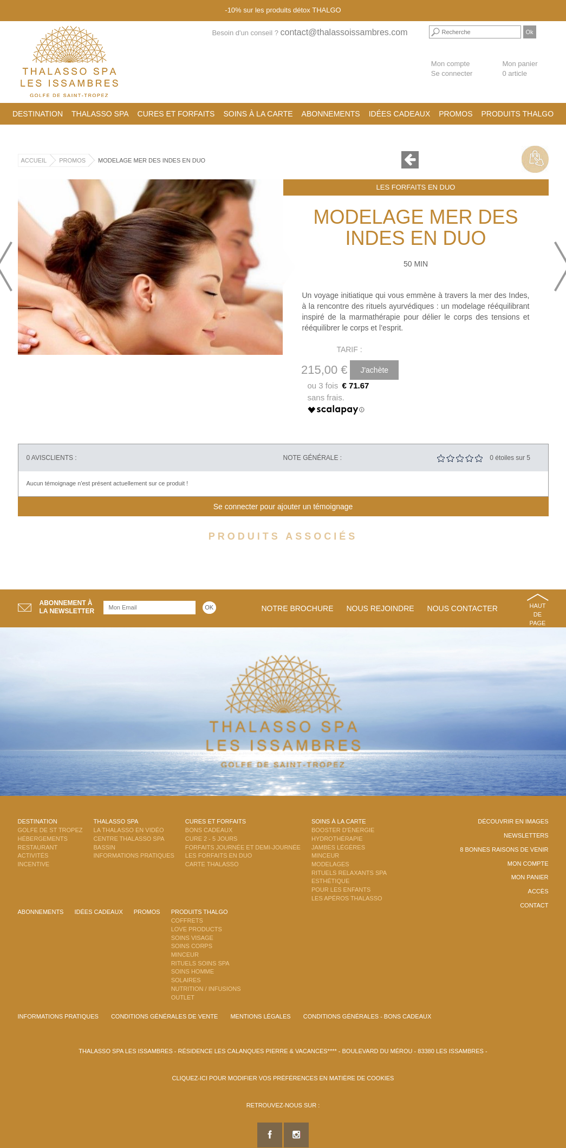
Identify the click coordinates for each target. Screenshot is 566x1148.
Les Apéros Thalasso (346, 898)
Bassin (104, 847)
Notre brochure (298, 608)
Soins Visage (192, 938)
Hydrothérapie (337, 838)
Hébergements (43, 838)
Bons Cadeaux (208, 830)
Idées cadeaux (400, 113)
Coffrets (187, 920)
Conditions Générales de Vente (164, 1016)
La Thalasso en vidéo (129, 830)
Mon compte (450, 64)
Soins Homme (192, 971)
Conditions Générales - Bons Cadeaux (367, 1016)
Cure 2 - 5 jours (211, 838)
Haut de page (538, 614)
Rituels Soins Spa (200, 963)
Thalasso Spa (100, 113)
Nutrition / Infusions (206, 988)
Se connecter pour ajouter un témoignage (283, 506)
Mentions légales (260, 1016)
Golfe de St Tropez (50, 830)
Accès (538, 891)
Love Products (196, 929)
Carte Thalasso (212, 864)
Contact (534, 905)
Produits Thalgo (518, 113)
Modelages (330, 864)
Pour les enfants (340, 889)
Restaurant (38, 847)
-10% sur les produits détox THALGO (283, 10)
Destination (37, 113)
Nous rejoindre (380, 608)
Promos (455, 113)
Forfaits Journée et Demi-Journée (243, 847)
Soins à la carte (257, 113)
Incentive (34, 864)
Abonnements (331, 113)
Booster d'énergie (342, 830)
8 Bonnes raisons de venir (504, 849)
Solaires (186, 980)
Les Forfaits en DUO (416, 187)
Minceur (325, 855)
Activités (33, 855)
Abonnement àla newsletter (67, 607)
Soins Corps (191, 946)
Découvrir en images (513, 821)
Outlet (182, 997)
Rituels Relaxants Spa (349, 873)
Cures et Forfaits (176, 113)
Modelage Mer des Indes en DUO (151, 160)
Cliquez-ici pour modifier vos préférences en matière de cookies (283, 1078)
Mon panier (530, 877)
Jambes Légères (338, 847)
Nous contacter (462, 608)
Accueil (34, 160)
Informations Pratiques (134, 855)
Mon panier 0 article (519, 69)
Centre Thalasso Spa (129, 838)
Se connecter (452, 73)
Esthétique (330, 881)
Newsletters (526, 835)
